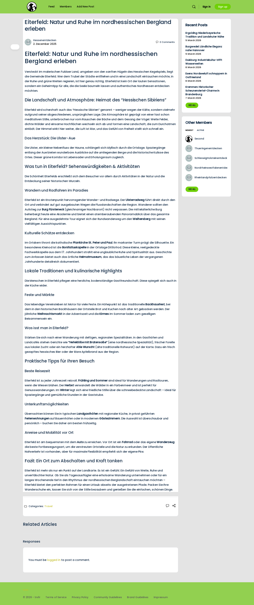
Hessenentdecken (44, 40)
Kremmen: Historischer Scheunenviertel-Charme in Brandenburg (202, 90)
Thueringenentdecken (208, 148)
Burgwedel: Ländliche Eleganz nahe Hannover (203, 48)
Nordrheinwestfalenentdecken (214, 167)
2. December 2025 (44, 44)
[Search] (193, 7)
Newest (189, 130)
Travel (48, 506)
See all (191, 105)
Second (199, 138)
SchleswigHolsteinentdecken (212, 158)
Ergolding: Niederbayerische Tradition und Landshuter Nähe (204, 34)
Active (200, 130)
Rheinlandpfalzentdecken (210, 177)
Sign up (222, 6)
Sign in (206, 6)
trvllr (25, 590)
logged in (54, 560)
